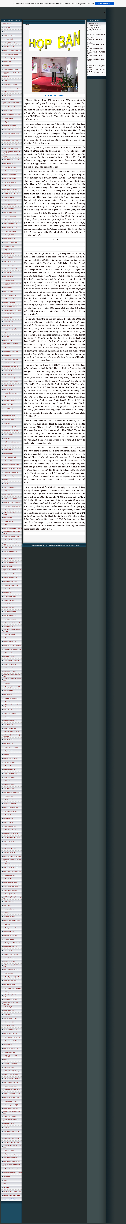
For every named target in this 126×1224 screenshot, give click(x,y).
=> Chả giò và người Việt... (10, 265)
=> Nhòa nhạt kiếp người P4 (11, 562)
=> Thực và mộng (8, 321)
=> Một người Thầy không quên (12, 645)
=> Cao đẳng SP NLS (9, 1010)
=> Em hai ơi (7, 766)
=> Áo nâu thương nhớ (9, 302)
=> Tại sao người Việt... (9, 916)
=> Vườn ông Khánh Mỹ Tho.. (11, 1105)
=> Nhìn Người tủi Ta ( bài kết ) (12, 988)
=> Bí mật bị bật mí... (9, 374)
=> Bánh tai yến (7, 547)
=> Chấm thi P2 (7, 604)
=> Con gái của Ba (8, 280)
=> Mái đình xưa (8, 973)
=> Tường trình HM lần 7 (10, 1025)
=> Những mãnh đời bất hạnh (11, 943)
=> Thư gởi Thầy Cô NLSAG (11, 133)
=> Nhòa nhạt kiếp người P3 (11, 558)
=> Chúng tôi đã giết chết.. (10, 306)
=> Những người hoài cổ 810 (11, 686)
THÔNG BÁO (7, 27)
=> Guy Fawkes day (9, 958)
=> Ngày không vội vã (9, 174)
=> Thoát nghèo (7, 370)
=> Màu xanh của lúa (9, 769)
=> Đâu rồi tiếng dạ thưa (10, 935)
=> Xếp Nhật (7, 1127)
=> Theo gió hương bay (10, 999)
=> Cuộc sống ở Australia (10, 747)
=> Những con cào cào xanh (11, 159)
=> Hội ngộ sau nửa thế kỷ (10, 1056)
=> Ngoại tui (6, 122)
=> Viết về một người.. (9, 363)
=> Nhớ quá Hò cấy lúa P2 (10, 833)
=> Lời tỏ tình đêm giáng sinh (11, 1086)
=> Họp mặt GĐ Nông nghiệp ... (12, 792)
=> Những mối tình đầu (9, 611)
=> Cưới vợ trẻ (7, 709)
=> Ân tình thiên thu (8, 412)
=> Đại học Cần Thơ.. (9, 841)
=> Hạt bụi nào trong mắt (10, 1153)
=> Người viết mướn (9, 909)
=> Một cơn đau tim (8, 385)
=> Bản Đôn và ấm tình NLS (11, 442)
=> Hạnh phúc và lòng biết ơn (11, 920)
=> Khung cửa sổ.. (8, 822)
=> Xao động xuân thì (9, 826)
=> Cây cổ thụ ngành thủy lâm (12, 299)
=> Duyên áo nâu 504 (9, 487)
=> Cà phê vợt (7, 592)
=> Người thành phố (9, 1052)
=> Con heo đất (7, 287)
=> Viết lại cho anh (8, 992)
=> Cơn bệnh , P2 (8, 724)
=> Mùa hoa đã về (8, 1123)
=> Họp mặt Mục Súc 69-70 (11, 1131)
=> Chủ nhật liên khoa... (10, 400)
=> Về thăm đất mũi (8, 208)
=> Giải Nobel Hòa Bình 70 (10, 886)
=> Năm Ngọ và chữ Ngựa (10, 359)
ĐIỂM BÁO (6, 1184)
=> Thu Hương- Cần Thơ (10, 204)
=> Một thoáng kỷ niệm (9, 728)
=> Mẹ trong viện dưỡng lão (11, 193)
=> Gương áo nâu (8, 291)
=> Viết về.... (6, 423)
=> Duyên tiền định (8, 1022)
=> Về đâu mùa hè (8, 939)
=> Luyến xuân (7, 355)
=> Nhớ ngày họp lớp (9, 163)
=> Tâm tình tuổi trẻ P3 (9, 830)
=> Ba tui (5, 479)
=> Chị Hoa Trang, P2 (9, 295)
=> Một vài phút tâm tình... (10, 498)
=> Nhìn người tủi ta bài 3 (10, 969)
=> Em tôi (6, 638)
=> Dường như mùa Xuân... (11, 1041)
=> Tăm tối (6, 781)
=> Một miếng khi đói (9, 901)
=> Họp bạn (6, 683)
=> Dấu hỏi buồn (8, 332)
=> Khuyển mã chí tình (9, 125)
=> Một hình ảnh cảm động (11, 536)
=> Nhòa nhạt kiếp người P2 (11, 551)
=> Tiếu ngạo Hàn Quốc (10, 581)
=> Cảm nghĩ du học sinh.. (10, 1082)
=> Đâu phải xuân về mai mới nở (12, 622)
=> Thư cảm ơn (7, 340)
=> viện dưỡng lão (8, 419)
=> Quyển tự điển (8, 129)
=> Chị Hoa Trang (8, 257)
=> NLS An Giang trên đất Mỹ (11, 837)
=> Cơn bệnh (7, 717)
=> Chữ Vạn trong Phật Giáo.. (11, 1142)
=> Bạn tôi (6, 76)
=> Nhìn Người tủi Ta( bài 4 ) (11, 976)
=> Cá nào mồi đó (8, 668)
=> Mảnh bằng (7, 702)
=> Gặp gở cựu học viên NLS (11, 1138)
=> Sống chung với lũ (9, 566)
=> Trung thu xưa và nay (10, 171)
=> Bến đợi (6, 924)
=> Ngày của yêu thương (10, 393)
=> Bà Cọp (6, 912)
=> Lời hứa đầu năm (9, 314)
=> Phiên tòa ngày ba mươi (11, 464)
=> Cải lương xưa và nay (10, 882)
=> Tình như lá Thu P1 (9, 656)
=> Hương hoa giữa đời (10, 445)
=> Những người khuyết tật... (11, 1157)
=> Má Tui (6, 555)
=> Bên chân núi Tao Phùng (11, 1071)
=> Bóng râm (7, 864)
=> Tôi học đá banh (8, 246)
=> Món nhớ (6, 754)
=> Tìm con (6, 438)
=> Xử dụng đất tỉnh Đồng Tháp (12, 649)
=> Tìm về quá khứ (8, 1014)
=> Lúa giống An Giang (9, 980)
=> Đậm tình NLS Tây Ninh (11, 366)
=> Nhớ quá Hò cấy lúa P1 (10, 811)
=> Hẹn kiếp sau (8, 751)
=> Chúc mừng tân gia (9, 58)
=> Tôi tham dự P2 (8, 818)
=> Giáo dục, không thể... (10, 189)
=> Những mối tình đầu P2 (10, 619)
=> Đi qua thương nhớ (9, 457)
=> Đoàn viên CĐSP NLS (10, 1048)
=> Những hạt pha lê (9, 415)
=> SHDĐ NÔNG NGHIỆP (10, 867)
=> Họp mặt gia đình (9, 509)
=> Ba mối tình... (8, 317)
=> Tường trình (7, 1044)
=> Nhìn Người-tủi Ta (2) (10, 946)
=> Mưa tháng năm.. (9, 600)
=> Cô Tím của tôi (8, 799)
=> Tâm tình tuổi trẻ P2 (9, 803)
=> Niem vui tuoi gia (9, 476)
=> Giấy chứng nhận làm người (12, 310)
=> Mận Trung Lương (9, 852)
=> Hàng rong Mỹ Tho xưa (10, 758)
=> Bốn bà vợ (7, 525)
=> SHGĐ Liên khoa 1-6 (10, 596)
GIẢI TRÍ (5, 1180)
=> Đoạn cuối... (7, 95)
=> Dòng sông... (7, 61)
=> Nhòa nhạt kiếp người (10, 540)
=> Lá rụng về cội (8, 449)
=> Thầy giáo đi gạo (9, 626)
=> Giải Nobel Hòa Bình (10, 890)
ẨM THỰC (6, 1187)
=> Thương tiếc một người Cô (11, 54)
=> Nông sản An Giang (9, 212)
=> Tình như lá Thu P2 (9, 664)
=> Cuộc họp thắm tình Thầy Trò (12, 528)
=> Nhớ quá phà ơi (8, 788)
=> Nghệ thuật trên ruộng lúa (11, 88)
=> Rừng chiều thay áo (9, 615)
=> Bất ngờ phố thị (8, 845)
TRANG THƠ (7, 1176)
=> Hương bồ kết (8, 404)
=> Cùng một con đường (10, 144)
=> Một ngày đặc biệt (9, 634)
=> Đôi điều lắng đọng (9, 713)
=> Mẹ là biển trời (8, 118)
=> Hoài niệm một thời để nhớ (11, 1078)
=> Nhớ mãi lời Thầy (9, 984)
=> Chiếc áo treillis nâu (9, 182)
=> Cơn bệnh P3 (8, 743)
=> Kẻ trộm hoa (7, 905)
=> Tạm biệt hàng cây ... (10, 894)
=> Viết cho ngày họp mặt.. (11, 1108)
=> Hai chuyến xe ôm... (9, 238)
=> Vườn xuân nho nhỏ (9, 231)
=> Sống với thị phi (8, 325)
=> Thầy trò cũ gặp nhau (10, 1063)
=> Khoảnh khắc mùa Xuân (11, 1097)
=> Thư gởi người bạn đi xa (11, 660)
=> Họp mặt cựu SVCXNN (10, 430)
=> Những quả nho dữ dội (10, 928)
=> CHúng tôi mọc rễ (9, 762)
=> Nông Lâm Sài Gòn (9, 641)
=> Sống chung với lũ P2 (10, 577)
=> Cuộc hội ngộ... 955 (9, 427)
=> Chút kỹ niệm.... (8, 276)
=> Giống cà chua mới (9, 848)
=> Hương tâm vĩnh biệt (10, 268)
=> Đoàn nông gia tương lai (11, 1169)
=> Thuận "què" (7, 110)
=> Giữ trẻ (6, 1059)
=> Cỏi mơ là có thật (9, 261)
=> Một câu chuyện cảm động (11, 502)
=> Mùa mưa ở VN (8, 653)
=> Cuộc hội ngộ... (8, 739)
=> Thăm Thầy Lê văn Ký (10, 381)
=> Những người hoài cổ (10, 720)
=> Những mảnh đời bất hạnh (11, 1161)
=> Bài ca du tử (7, 65)
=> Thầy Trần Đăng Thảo (10, 242)
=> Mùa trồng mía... (9, 453)
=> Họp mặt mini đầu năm (10, 351)
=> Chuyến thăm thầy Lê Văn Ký (12, 1172)
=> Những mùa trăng (9, 784)
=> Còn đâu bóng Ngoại (10, 1101)
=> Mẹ (5, 397)
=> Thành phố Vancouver (10, 140)
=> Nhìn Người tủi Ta (9, 931)
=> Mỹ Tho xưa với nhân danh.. (12, 1093)
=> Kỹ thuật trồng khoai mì (10, 69)
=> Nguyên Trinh (8, 389)
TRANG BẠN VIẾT (8, 39)
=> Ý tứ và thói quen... (9, 99)
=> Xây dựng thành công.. (10, 1029)
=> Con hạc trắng (8, 461)
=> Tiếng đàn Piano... (9, 607)
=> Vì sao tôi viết (8, 408)
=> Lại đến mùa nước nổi (10, 954)
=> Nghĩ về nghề (8, 690)
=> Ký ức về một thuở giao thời (12, 50)
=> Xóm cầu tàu (7, 950)
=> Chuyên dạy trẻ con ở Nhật (11, 114)
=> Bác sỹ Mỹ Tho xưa (9, 1116)
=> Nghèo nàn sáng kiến (10, 227)
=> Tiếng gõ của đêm (9, 961)
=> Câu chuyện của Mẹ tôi (10, 585)
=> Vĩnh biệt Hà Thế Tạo (10, 671)
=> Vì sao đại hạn (8, 494)
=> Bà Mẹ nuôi (7, 517)
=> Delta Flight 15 (8, 186)
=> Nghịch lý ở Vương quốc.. (11, 1074)
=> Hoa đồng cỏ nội (9, 875)
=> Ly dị (5, 483)
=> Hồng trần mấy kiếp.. (10, 329)
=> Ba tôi (5, 80)
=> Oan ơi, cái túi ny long (10, 698)
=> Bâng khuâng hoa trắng (10, 807)
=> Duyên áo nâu (8, 348)
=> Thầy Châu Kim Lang (10, 42)
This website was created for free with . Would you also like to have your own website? (63, 3)
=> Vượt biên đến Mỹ (9, 107)
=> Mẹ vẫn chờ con (8, 879)
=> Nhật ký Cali (7, 815)
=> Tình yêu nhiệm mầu (10, 84)
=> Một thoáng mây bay (10, 773)
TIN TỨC (5, 31)
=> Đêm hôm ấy (7, 219)
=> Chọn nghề (7, 137)
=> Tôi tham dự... (8, 796)
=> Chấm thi (6, 589)
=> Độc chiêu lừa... (8, 250)
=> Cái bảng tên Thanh (9, 167)
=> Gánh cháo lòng (8, 521)
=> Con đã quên (7, 272)
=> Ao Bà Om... (7, 1135)
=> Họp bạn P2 (7, 694)
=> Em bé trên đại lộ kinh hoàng (12, 378)
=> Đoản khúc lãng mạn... (10, 178)
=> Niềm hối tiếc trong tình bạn (12, 468)
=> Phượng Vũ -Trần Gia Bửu (11, 1037)
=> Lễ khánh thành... (9, 253)
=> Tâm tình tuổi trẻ (9, 777)
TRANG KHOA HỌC (9, 35)
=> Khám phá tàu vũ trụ (10, 223)
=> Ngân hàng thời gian (10, 1033)
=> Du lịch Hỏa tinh (8, 1150)
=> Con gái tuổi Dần (9, 235)
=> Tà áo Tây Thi (8, 1007)
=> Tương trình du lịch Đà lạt (11, 506)
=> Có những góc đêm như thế (12, 871)
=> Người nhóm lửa (8, 46)
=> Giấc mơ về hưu (8, 434)
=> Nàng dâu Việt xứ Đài (10, 1018)
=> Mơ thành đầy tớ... (9, 197)
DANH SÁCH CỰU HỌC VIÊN (12, 1191)
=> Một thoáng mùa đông (10, 91)
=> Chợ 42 (6, 336)
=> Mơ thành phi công (9, 216)
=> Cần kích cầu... (8, 1067)
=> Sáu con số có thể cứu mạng (12, 856)
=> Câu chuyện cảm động (10, 472)
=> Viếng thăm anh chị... (10, 574)
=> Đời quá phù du (8, 491)
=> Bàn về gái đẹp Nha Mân (11, 201)
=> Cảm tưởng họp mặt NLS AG (12, 148)
